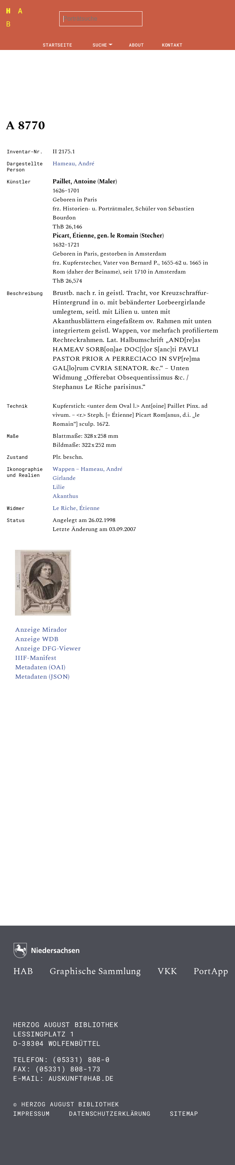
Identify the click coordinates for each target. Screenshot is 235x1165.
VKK (167, 971)
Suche (100, 45)
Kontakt (172, 45)
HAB (23, 971)
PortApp (210, 971)
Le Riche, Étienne (76, 508)
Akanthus (65, 496)
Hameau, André (73, 163)
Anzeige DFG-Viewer (48, 648)
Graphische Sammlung (95, 971)
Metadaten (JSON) (42, 677)
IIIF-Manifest (35, 658)
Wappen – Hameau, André (87, 469)
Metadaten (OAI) (40, 667)
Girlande (64, 478)
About (136, 45)
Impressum (31, 1113)
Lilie (58, 487)
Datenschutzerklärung (110, 1113)
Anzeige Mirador (41, 630)
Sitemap (184, 1113)
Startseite (57, 45)
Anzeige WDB (36, 639)
